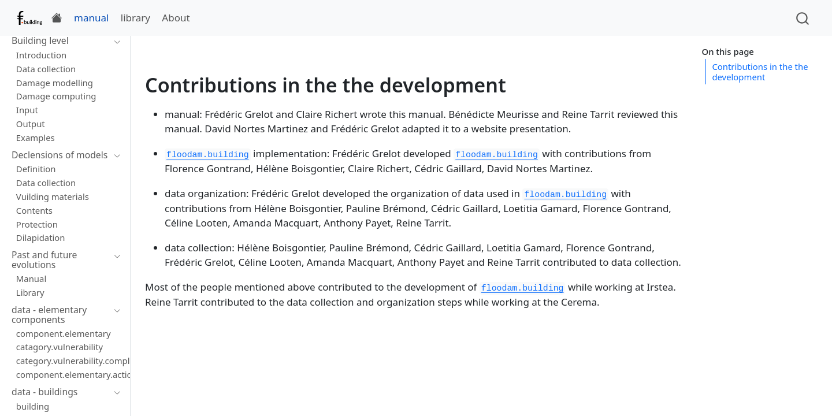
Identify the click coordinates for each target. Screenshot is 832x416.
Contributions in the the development (760, 72)
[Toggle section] (114, 41)
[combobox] (803, 17)
